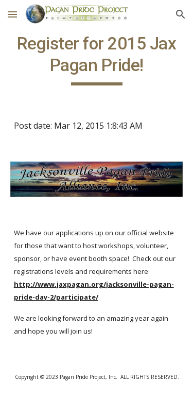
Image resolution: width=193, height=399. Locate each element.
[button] (12, 14)
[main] (97, 59)
